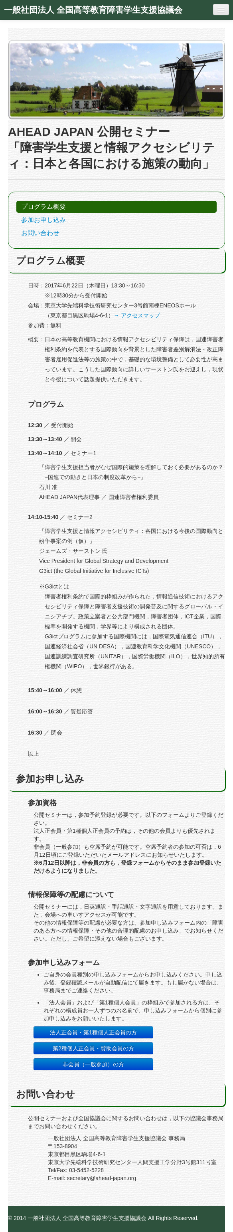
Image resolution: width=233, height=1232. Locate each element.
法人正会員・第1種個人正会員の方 (93, 1032)
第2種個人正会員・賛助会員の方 (93, 1048)
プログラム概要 (43, 206)
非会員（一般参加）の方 (93, 1064)
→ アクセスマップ (137, 315)
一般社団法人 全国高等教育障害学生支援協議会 (93, 10)
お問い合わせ (40, 233)
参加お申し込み (43, 219)
